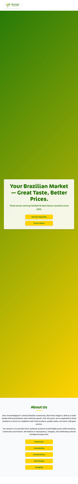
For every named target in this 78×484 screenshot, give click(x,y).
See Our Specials (39, 217)
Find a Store (39, 223)
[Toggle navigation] (73, 5)
